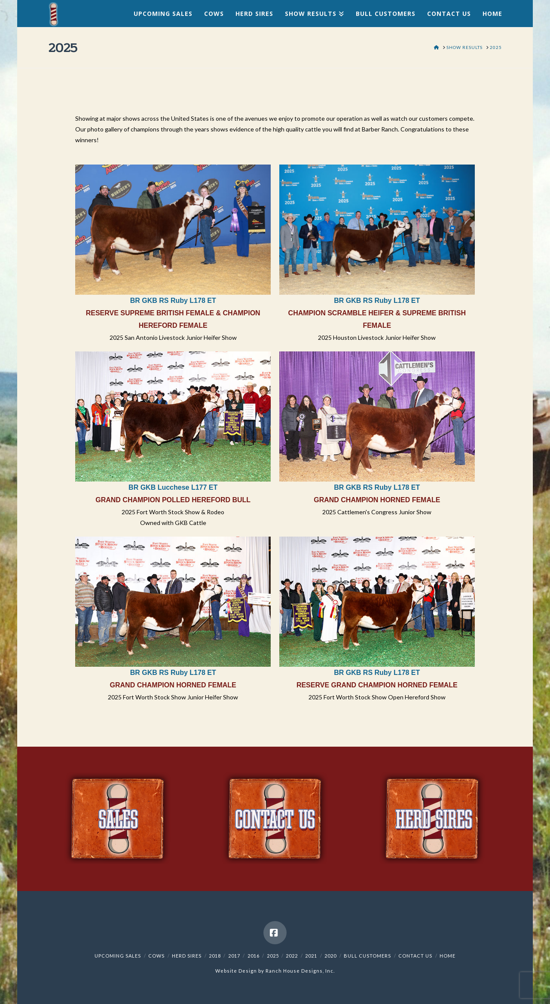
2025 (273, 955)
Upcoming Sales (118, 955)
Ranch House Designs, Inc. (300, 970)
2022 (292, 955)
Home (447, 955)
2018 (215, 955)
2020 (330, 955)
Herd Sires (187, 955)
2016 (254, 955)
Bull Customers (367, 955)
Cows (156, 955)
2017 (234, 955)
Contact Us (415, 955)
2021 (311, 955)
